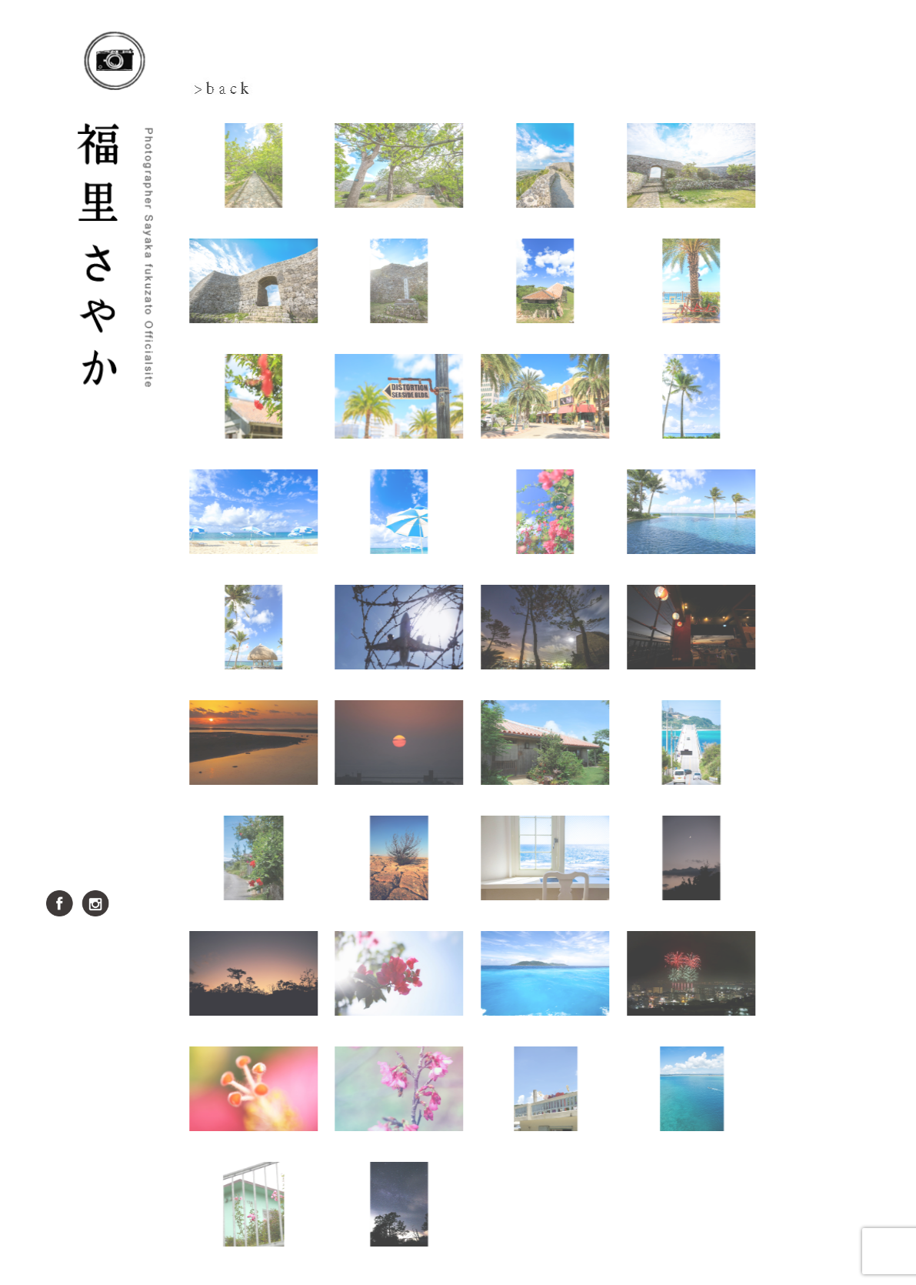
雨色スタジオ (115, 780)
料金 (115, 815)
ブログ (115, 711)
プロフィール (115, 676)
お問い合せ (115, 850)
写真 (115, 642)
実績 (115, 746)
